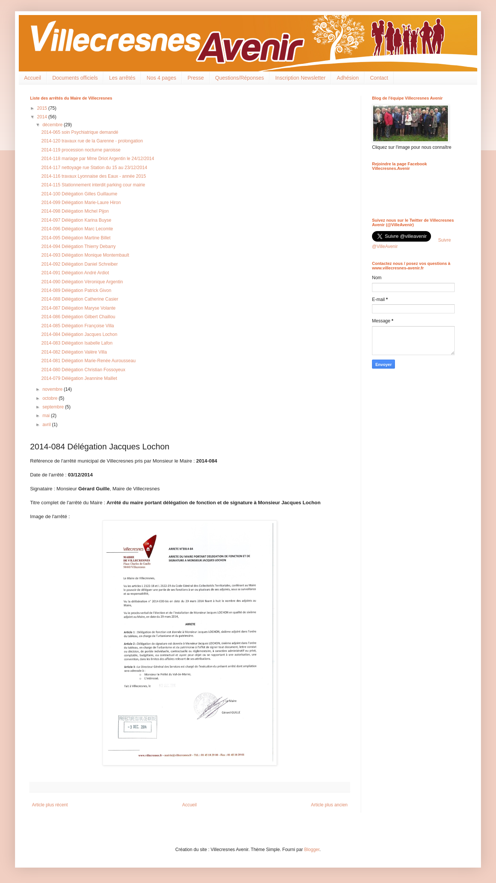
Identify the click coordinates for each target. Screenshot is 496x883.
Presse (196, 78)
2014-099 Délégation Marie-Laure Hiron (81, 202)
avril (47, 424)
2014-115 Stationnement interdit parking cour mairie (93, 184)
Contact (379, 78)
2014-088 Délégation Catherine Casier (79, 299)
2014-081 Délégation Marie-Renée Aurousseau (88, 360)
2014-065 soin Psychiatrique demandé (79, 132)
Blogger (311, 849)
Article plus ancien (329, 804)
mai (46, 415)
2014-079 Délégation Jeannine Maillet (79, 378)
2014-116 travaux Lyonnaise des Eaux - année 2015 (93, 176)
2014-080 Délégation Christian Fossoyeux (83, 369)
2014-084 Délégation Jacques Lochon (79, 334)
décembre (53, 124)
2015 (42, 108)
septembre (53, 407)
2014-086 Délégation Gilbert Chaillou (78, 316)
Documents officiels (75, 78)
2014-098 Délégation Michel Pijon (75, 211)
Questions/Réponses (239, 78)
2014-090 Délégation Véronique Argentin (82, 281)
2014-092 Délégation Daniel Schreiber (79, 264)
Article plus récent (50, 804)
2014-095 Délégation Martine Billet (75, 237)
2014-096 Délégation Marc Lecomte (77, 228)
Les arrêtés (122, 78)
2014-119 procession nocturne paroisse (81, 150)
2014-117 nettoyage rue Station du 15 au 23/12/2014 (94, 167)
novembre (53, 389)
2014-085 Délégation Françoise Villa (77, 325)
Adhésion (347, 78)
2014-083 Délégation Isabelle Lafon (76, 343)
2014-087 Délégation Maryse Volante (78, 308)
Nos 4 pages (161, 78)
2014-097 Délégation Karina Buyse (76, 220)
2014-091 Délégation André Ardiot (75, 272)
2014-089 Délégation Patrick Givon (76, 290)
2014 (42, 116)
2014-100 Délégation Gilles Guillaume (79, 194)
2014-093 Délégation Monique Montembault (85, 255)
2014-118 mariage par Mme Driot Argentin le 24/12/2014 (97, 158)
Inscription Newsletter (300, 78)
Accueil (32, 78)
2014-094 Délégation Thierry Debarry (78, 246)
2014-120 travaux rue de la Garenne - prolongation (92, 141)
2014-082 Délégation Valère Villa (74, 352)
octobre (50, 398)
